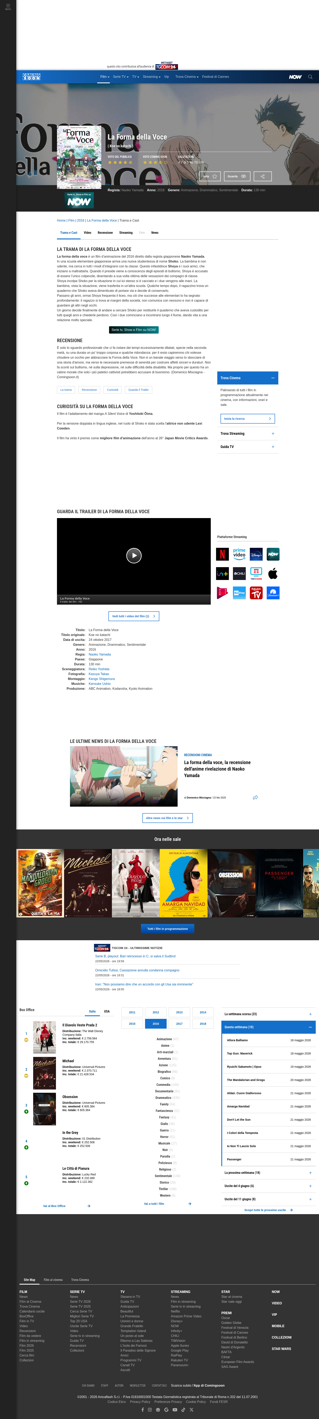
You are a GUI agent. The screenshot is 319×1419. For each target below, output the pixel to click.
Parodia (165, 1156)
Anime (165, 1046)
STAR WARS (281, 1349)
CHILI (175, 1336)
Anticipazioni (129, 1306)
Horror (164, 1137)
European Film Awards (237, 1362)
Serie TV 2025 (80, 1306)
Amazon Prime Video (186, 1316)
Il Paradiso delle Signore (138, 1350)
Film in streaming (32, 1340)
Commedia (163, 1085)
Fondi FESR (219, 1402)
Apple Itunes (180, 1345)
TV (122, 1292)
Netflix (175, 1311)
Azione (163, 1065)
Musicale (164, 1143)
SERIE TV (77, 1292)
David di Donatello (234, 1342)
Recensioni (28, 1331)
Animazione (189, 190)
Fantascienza (164, 1111)
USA (107, 1011)
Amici (124, 1355)
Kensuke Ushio (100, 683)
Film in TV (27, 1321)
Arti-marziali (165, 1052)
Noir (165, 1150)
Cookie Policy (196, 1402)
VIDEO (277, 1303)
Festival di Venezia (234, 1327)
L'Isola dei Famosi (133, 1345)
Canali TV (127, 1365)
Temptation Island (133, 1331)
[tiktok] (183, 1410)
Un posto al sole (132, 1336)
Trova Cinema (30, 1306)
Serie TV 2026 (80, 1301)
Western (165, 1195)
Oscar (225, 1318)
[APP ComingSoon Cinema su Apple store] (239, 1385)
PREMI (226, 1313)
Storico (164, 1182)
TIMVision (178, 1340)
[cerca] (310, 76)
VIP (274, 1314)
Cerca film (27, 1355)
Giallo (164, 1124)
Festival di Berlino (234, 1337)
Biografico (164, 1072)
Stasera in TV (130, 1296)
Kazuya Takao (99, 674)
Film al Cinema (30, 1301)
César (225, 1357)
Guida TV (77, 1340)
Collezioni (27, 1360)
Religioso (165, 1169)
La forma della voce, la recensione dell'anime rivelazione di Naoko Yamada (217, 769)
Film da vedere (30, 1336)
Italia (92, 1011)
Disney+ (177, 1321)
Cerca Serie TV (81, 1311)
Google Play (180, 1350)
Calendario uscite (32, 1311)
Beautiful (126, 1311)
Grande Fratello (131, 1326)
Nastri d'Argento (233, 1347)
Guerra (164, 1130)
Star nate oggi (231, 1301)
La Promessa (130, 1316)
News (24, 1296)
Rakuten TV (179, 1360)
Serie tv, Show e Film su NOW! (133, 330)
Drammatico (208, 190)
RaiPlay (176, 1355)
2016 (161, 190)
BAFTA (226, 1352)
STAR (225, 1292)
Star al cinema (231, 1296)
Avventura (164, 1059)
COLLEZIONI (282, 1337)
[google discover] (166, 1410)
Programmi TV (130, 1360)
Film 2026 (27, 1345)
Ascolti (125, 1370)
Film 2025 (27, 1350)
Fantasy (164, 1117)
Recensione (89, 389)
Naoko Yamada (132, 190)
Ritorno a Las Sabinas (136, 1340)
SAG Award (229, 1366)
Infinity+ (176, 1331)
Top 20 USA (78, 1321)
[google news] (158, 1410)
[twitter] (191, 1410)
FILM (23, 1292)
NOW (175, 1326)
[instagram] (149, 1410)
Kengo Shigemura (102, 679)
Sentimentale (228, 190)
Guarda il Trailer (138, 389)
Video (24, 1326)
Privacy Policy (140, 1402)
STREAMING (180, 1292)
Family (164, 1104)
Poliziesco (165, 1163)
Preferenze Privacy (168, 1402)
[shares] (254, 797)
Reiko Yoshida (99, 669)
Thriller (163, 1189)
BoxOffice (27, 1316)
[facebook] (142, 1410)
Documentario (164, 1091)
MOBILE (278, 1326)
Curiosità (112, 389)
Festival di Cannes (234, 1332)
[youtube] (175, 1410)
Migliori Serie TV (82, 1316)
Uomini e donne (131, 1321)
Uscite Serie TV (81, 1326)
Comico (165, 1078)
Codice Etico (117, 1402)
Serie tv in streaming (85, 1336)
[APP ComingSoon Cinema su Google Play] (267, 1385)
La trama (66, 389)
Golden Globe (231, 1323)
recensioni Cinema (198, 755)
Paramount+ (180, 1365)
